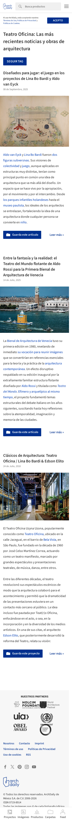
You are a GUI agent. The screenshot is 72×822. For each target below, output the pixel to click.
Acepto (58, 21)
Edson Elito (10, 635)
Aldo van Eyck (12, 155)
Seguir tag (15, 61)
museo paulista (13, 205)
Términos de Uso (9, 20)
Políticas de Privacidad (26, 20)
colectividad (11, 166)
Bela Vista (49, 539)
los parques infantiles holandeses (25, 200)
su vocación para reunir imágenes (40, 352)
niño (23, 222)
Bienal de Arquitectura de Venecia (29, 341)
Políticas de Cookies (11, 23)
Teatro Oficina (34, 534)
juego (26, 166)
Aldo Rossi (29, 386)
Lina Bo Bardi (33, 155)
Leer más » (57, 235)
